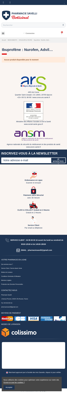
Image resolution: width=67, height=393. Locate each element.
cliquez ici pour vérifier (53, 372)
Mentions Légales (6, 280)
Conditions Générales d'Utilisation (11, 276)
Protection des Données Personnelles (12, 284)
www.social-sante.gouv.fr (33, 124)
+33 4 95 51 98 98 (24, 97)
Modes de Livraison (6, 272)
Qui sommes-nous (6, 264)
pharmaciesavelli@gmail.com (9, 307)
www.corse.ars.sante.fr (41, 97)
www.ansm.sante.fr (33, 147)
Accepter (9, 387)
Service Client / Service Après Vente (11, 268)
